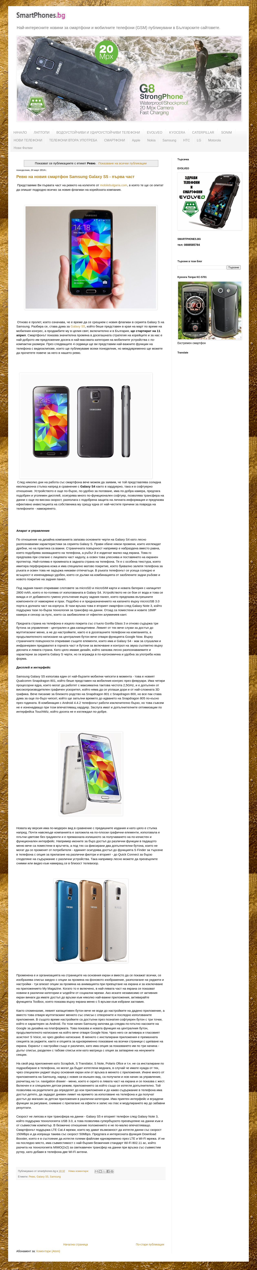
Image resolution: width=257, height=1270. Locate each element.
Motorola (214, 140)
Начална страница (75, 1244)
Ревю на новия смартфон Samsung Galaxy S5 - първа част (75, 176)
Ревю (32, 1176)
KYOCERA (177, 132)
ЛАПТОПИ (42, 132)
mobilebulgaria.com (113, 185)
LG (199, 140)
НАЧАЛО (20, 132)
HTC (186, 140)
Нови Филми (23, 148)
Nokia (151, 140)
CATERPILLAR (203, 132)
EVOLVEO (154, 132)
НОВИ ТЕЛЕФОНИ (28, 140)
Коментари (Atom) (48, 1251)
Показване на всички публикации (122, 163)
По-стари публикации (150, 1244)
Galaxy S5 (78, 326)
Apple (136, 140)
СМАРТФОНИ (114, 140)
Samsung (169, 140)
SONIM (226, 132)
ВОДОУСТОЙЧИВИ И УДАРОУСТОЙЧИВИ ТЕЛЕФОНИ (98, 132)
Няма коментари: (79, 1171)
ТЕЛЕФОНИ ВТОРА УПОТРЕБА (73, 140)
